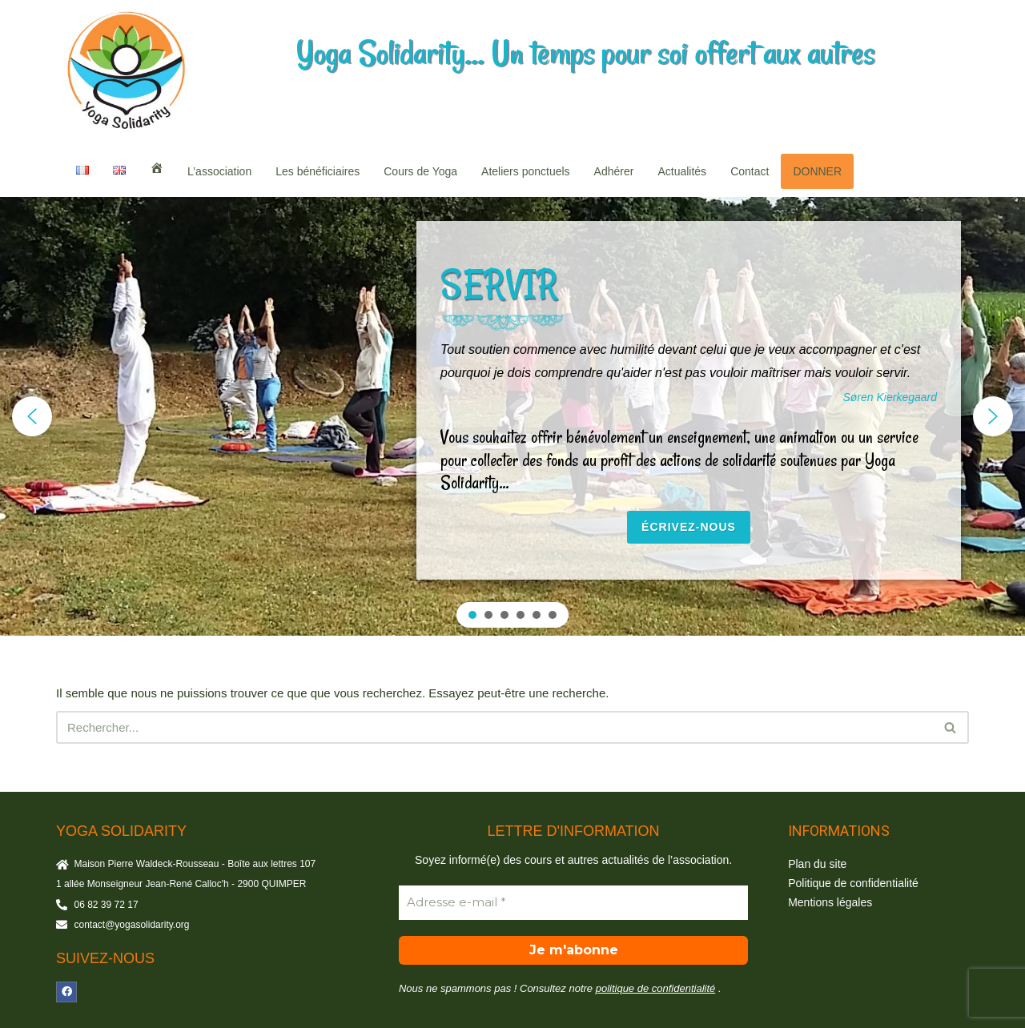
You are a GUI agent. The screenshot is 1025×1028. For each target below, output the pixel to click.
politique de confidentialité (656, 988)
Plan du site (817, 863)
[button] (32, 416)
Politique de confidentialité (853, 883)
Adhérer (614, 171)
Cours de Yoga (420, 171)
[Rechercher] (494, 727)
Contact (749, 171)
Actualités (681, 171)
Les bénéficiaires (317, 171)
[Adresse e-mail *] (573, 902)
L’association (219, 171)
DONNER (817, 171)
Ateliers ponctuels (525, 171)
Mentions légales (830, 902)
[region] (512, 416)
